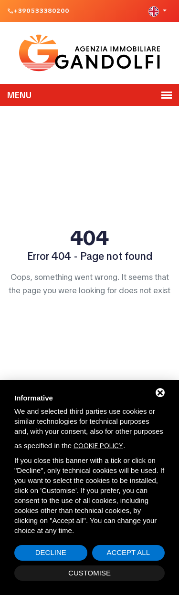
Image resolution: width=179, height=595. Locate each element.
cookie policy (98, 445)
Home (90, 318)
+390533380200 (41, 11)
